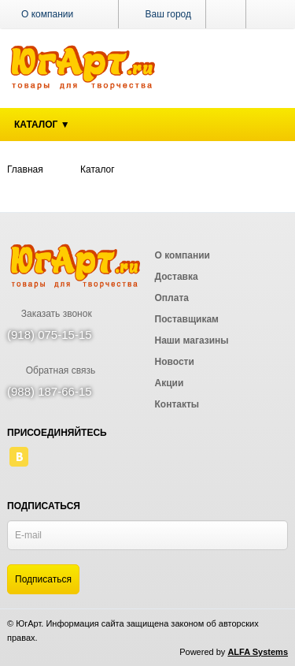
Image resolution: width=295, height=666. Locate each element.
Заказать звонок (49, 313)
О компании (47, 14)
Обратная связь (51, 370)
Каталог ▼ (42, 124)
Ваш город (162, 14)
